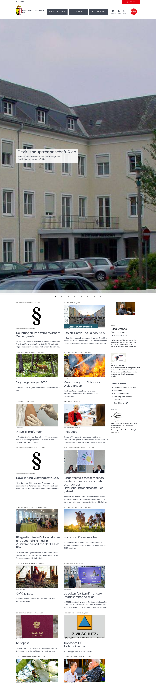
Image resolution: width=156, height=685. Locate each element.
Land (131, 2)
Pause (78, 290)
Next (151, 292)
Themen (78, 12)
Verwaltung (98, 12)
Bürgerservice (57, 12)
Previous (4, 292)
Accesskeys (20, 1)
